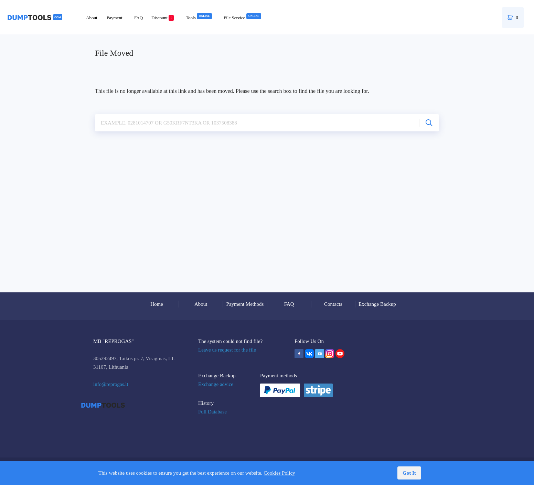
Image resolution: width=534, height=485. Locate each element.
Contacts (333, 304)
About (91, 17)
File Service (242, 17)
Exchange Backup (377, 304)
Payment (114, 17)
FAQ (138, 17)
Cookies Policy (279, 473)
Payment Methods (245, 304)
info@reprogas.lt (110, 384)
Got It (409, 473)
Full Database (212, 411)
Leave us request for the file (227, 350)
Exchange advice (215, 384)
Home (156, 304)
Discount (162, 17)
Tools (199, 17)
